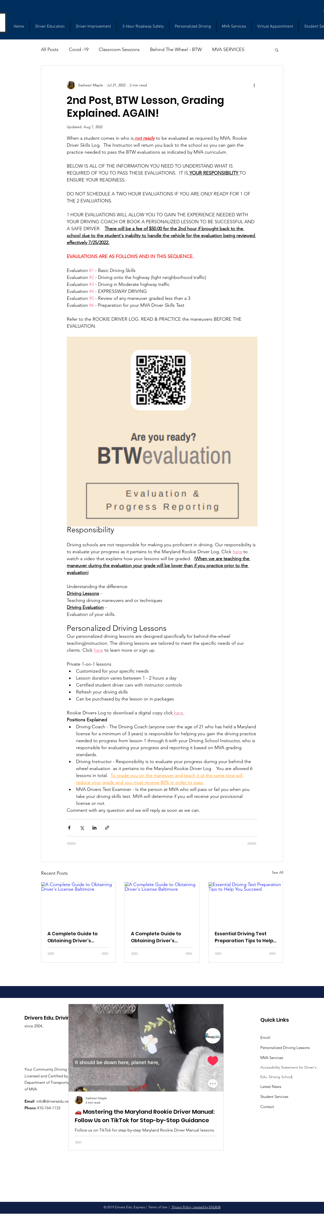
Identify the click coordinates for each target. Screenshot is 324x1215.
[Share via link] (107, 827)
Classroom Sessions (119, 49)
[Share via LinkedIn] (94, 827)
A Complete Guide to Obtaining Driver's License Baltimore (72, 937)
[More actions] (254, 85)
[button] (276, 50)
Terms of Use (157, 1207)
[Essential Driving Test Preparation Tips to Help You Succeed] (246, 903)
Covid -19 (78, 49)
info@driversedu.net (53, 1101)
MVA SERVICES (228, 49)
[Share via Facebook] (69, 827)
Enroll (265, 1037)
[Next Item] (215, 1048)
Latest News (270, 1086)
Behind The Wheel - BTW (176, 49)
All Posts (50, 49)
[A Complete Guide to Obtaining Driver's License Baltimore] (78, 903)
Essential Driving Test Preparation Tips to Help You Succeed (244, 937)
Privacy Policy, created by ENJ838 (196, 1207)
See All (277, 872)
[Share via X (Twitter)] (81, 827)
